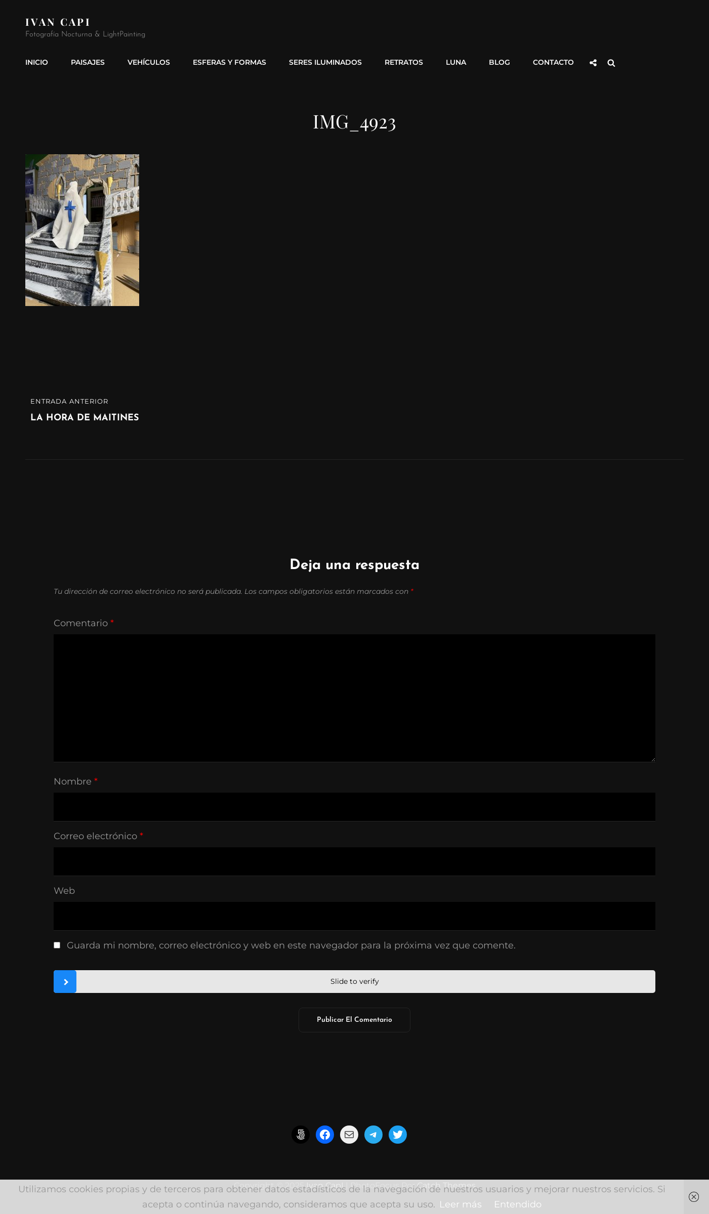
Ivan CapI (58, 21)
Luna (456, 62)
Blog (499, 62)
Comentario (84, 623)
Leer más (460, 1204)
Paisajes (88, 62)
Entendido (517, 1204)
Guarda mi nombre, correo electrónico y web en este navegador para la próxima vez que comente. (291, 945)
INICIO (36, 62)
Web (64, 890)
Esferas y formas (229, 62)
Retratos (404, 62)
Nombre (76, 781)
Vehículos (149, 62)
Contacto (553, 62)
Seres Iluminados (325, 62)
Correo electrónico (98, 836)
